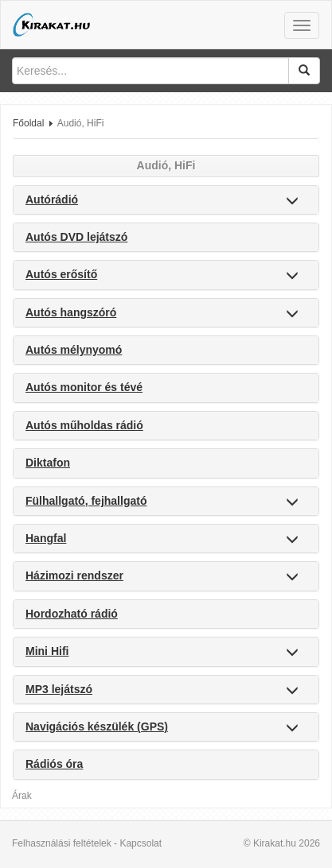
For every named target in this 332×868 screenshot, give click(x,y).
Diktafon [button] (47, 462)
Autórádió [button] (51, 199)
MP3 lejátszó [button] (58, 689)
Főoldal (28, 123)
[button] (292, 201)
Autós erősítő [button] (61, 274)
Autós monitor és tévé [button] (84, 387)
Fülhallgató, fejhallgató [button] (85, 500)
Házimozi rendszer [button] (74, 575)
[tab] (166, 200)
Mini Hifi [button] (46, 651)
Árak (22, 795)
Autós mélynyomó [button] (73, 349)
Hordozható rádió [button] (71, 613)
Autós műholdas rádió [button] (84, 425)
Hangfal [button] (45, 538)
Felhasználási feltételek (61, 843)
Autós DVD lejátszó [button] (76, 237)
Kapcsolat (140, 843)
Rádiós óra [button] (54, 764)
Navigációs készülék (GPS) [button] (96, 726)
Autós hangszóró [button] (70, 312)
